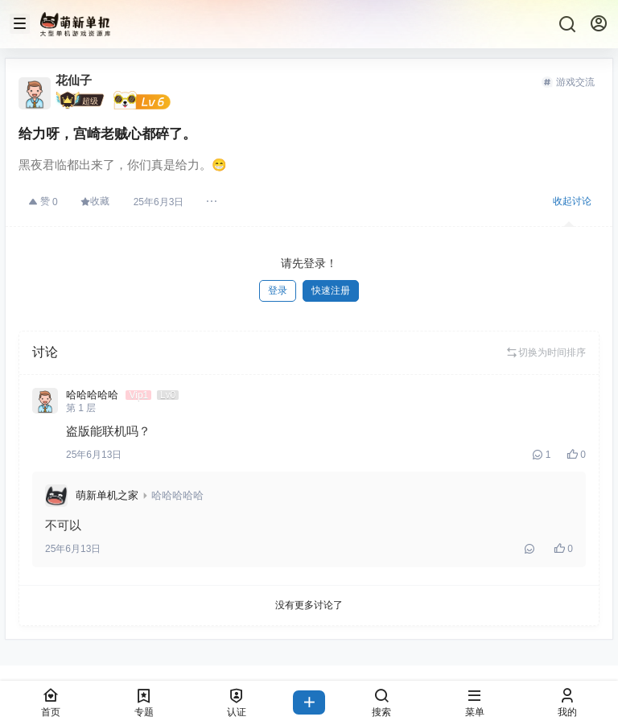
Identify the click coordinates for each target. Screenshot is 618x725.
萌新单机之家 (107, 495)
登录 (277, 290)
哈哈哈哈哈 (177, 495)
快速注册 (330, 290)
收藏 (94, 201)
